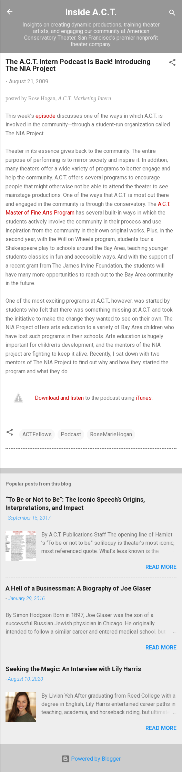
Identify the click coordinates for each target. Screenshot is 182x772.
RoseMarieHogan (111, 434)
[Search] (172, 13)
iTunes (144, 398)
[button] (172, 63)
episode (45, 116)
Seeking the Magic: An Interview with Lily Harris (73, 668)
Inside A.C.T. (91, 12)
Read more (160, 567)
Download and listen (59, 398)
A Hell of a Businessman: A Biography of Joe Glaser (78, 588)
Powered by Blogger (91, 758)
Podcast (71, 434)
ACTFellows (37, 434)
